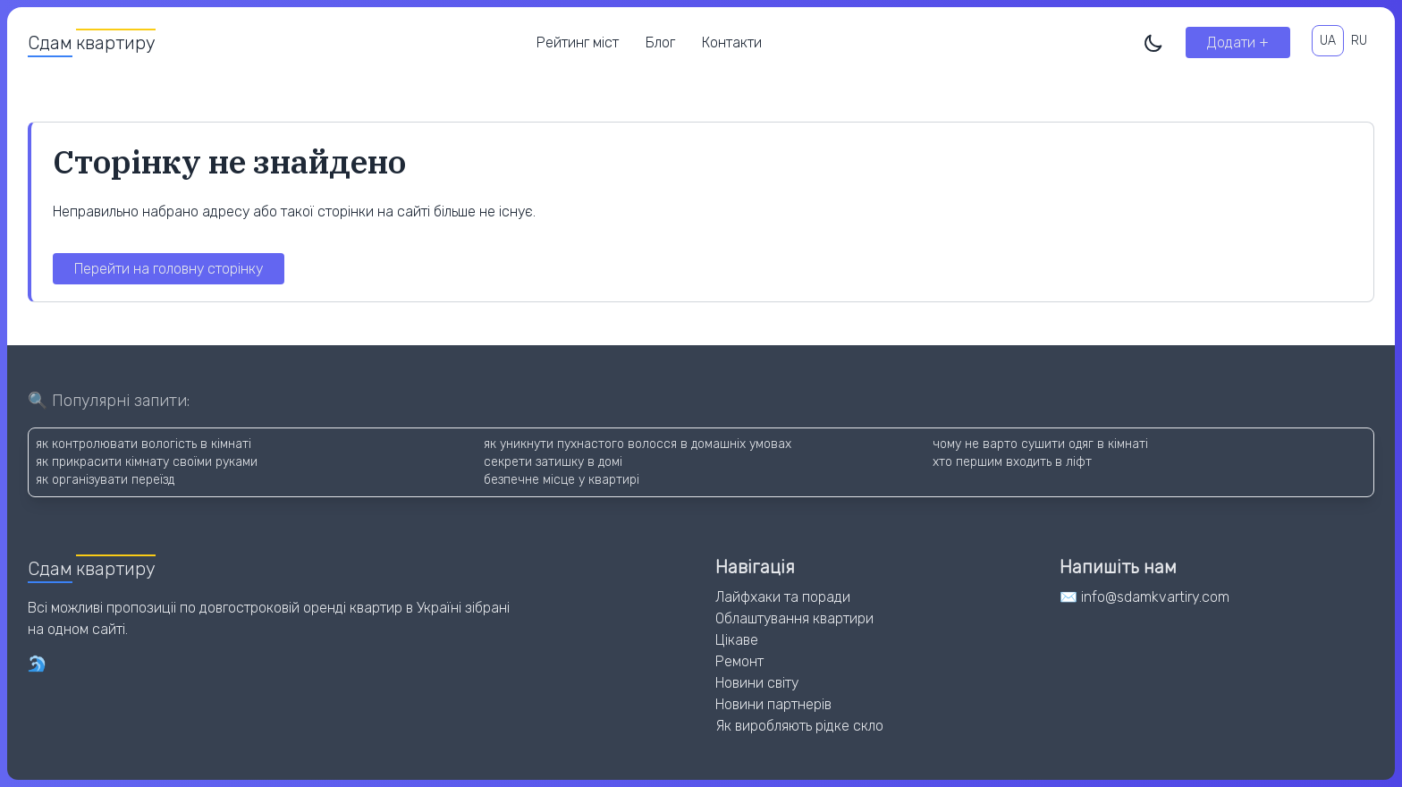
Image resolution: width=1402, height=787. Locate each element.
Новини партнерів (773, 704)
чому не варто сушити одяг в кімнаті (1040, 444)
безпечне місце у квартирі (561, 479)
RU (1359, 40)
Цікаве (736, 639)
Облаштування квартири (794, 618)
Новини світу (756, 682)
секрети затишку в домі (553, 462)
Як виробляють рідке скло (799, 725)
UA (1328, 40)
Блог (660, 42)
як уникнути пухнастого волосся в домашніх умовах (637, 444)
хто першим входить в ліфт (1012, 462)
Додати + (1238, 42)
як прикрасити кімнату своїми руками (147, 462)
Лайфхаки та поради (782, 596)
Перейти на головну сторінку (168, 268)
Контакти (732, 42)
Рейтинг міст (577, 42)
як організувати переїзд (105, 479)
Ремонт (739, 661)
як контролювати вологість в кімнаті (143, 444)
